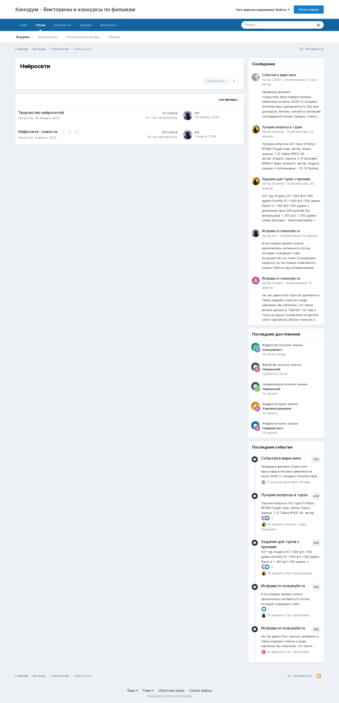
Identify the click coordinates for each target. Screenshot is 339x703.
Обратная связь (171, 690)
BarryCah (269, 365)
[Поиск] (264, 25)
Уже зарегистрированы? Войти (263, 10)
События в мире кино (279, 75)
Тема (148, 690)
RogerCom (270, 345)
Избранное (108, 25)
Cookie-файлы (200, 690)
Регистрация (309, 9)
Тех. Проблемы (297, 615)
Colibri (277, 80)
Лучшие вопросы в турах (282, 127)
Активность (62, 25)
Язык (132, 690)
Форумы (23, 37)
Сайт (23, 25)
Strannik (278, 131)
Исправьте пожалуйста (281, 231)
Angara (277, 283)
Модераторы (47, 37)
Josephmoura (272, 384)
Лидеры (114, 37)
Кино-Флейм (300, 482)
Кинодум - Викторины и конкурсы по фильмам (75, 9)
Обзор (40, 27)
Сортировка (228, 99)
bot (30, 118)
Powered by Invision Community (169, 696)
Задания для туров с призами (286, 179)
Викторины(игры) (299, 573)
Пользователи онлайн (83, 37)
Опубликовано (298, 236)
